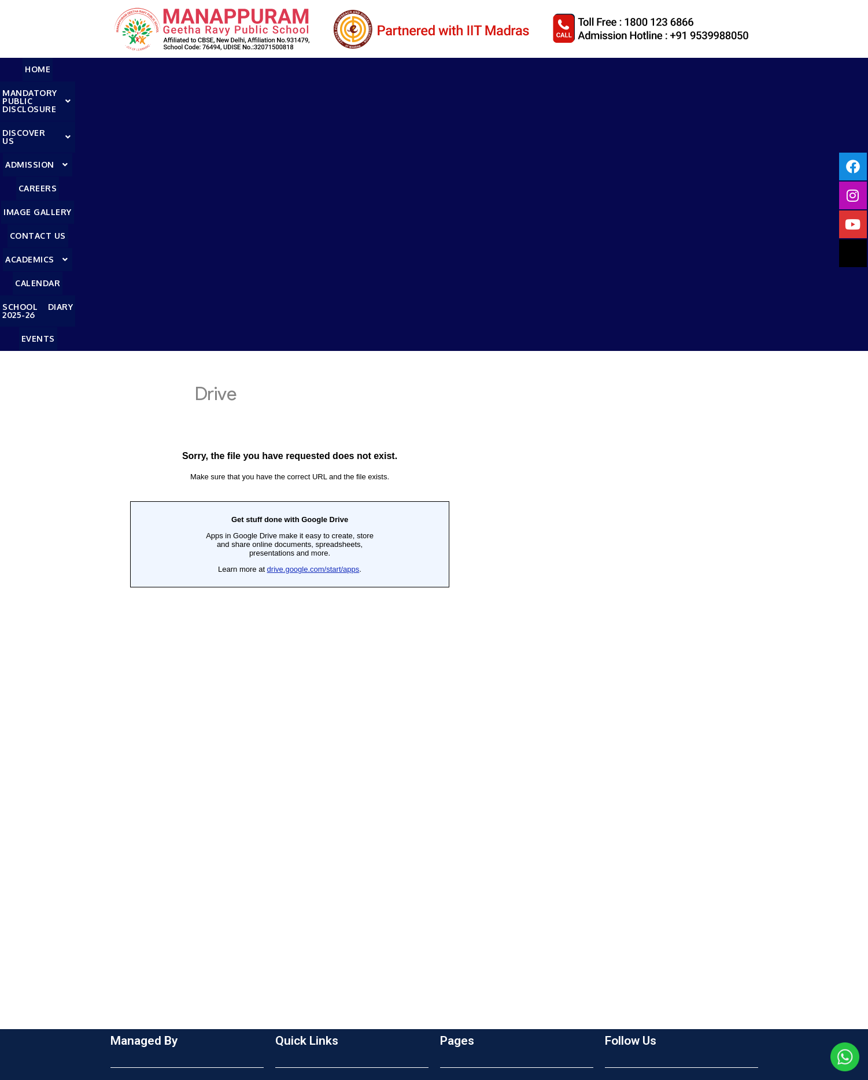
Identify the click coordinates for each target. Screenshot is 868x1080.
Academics (598, 69)
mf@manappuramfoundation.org (191, 999)
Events (806, 69)
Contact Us (533, 69)
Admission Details (312, 862)
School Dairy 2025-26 (485, 897)
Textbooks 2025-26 (316, 879)
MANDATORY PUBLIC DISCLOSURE (155, 69)
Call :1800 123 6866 (165, 976)
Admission (350, 69)
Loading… (290, 416)
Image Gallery (466, 69)
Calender (459, 879)
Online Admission (312, 844)
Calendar (658, 69)
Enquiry (290, 827)
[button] (155, 69)
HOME (57, 69)
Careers (407, 69)
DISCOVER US (276, 69)
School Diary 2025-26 (735, 69)
